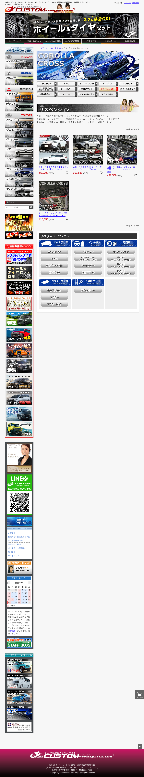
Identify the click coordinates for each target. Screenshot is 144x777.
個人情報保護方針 (15, 540)
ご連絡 (12, 631)
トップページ (42, 48)
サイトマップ (13, 556)
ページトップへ (140, 746)
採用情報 (11, 552)
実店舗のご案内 (14, 544)
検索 (31, 207)
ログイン (127, 3)
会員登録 (135, 3)
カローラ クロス (55, 48)
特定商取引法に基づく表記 (19, 537)
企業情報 (11, 533)
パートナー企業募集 (16, 548)
